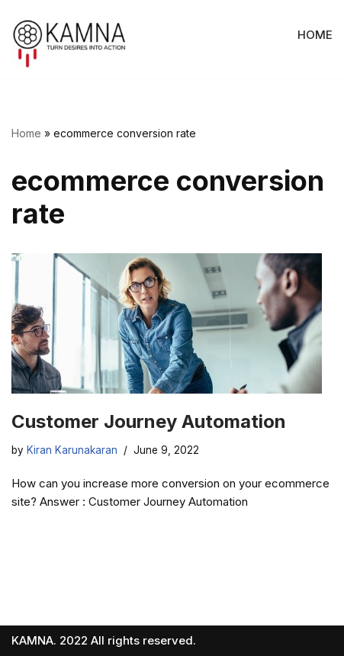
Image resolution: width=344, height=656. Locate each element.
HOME (315, 34)
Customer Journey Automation (148, 421)
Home (26, 133)
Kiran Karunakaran (72, 450)
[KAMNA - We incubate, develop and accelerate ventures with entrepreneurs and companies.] (69, 43)
